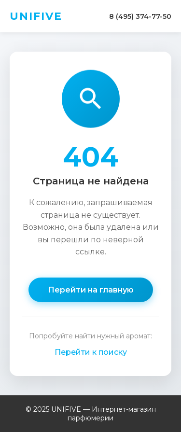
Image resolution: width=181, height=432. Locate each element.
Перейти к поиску (91, 352)
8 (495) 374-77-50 (140, 16)
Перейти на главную (91, 289)
